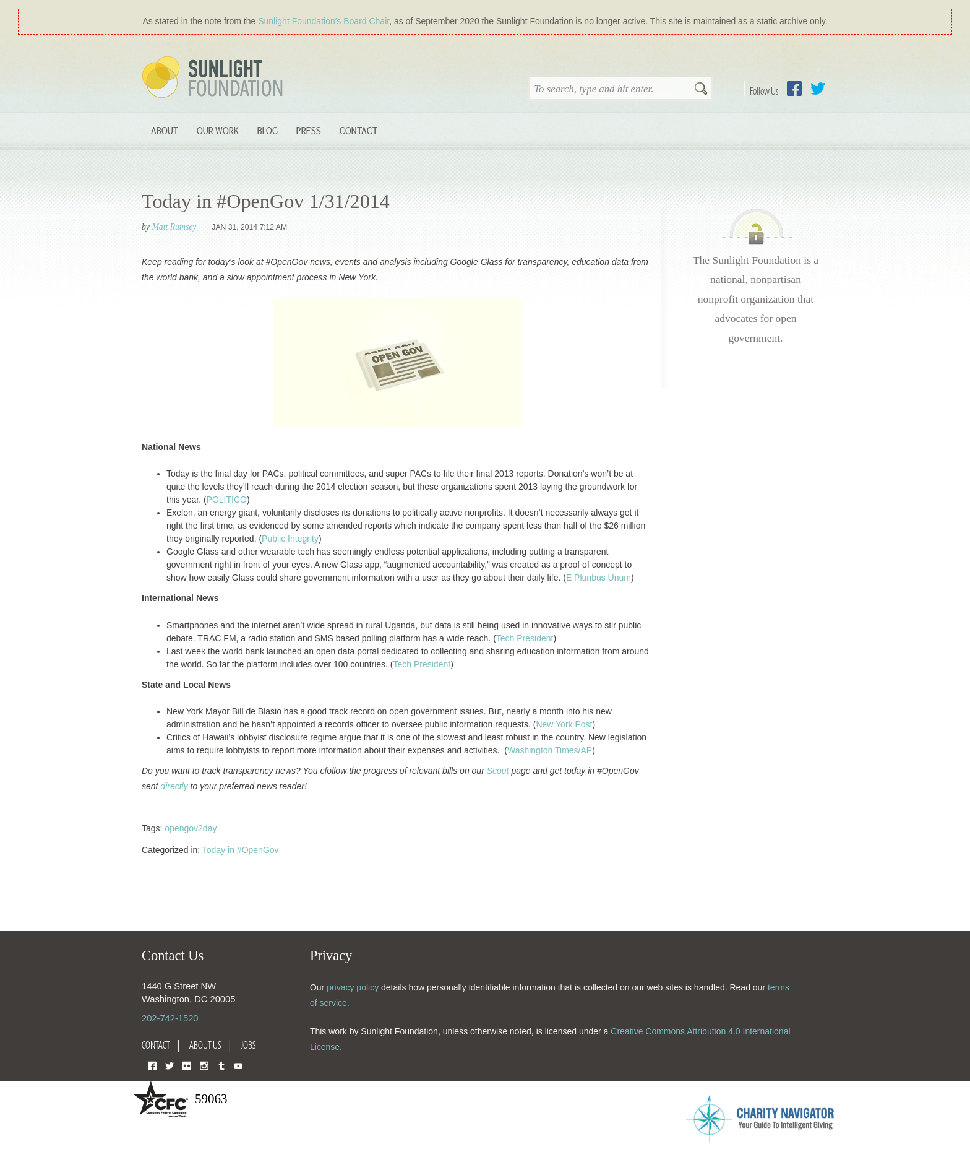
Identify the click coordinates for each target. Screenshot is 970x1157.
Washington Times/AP (549, 750)
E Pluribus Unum (598, 578)
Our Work (218, 130)
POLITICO (227, 500)
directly (173, 786)
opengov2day (191, 828)
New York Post (564, 724)
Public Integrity (290, 539)
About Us (205, 1045)
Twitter (817, 88)
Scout (498, 771)
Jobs (248, 1045)
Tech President (525, 638)
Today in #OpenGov (240, 850)
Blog (267, 130)
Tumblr (221, 1065)
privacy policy (353, 987)
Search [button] (701, 89)
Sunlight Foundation (215, 78)
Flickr (186, 1065)
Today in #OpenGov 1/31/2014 (266, 201)
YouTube (238, 1065)
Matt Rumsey (174, 227)
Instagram (204, 1065)
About (164, 130)
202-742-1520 (170, 1018)
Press (308, 130)
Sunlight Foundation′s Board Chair (323, 21)
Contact (358, 130)
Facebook (794, 88)
